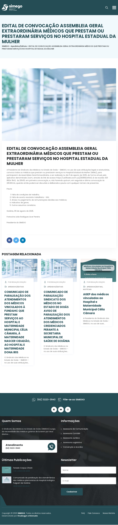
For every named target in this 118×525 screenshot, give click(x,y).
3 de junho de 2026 (21, 471)
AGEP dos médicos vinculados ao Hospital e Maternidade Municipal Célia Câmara (96, 304)
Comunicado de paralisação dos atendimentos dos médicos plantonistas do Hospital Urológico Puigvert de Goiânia (34, 480)
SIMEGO (21, 513)
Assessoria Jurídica (71, 438)
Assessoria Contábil (71, 433)
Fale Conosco (94, 513)
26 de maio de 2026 (21, 486)
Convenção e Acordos (73, 447)
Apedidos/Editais (16, 287)
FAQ (83, 513)
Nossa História (109, 513)
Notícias (87, 289)
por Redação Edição (15, 282)
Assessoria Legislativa (72, 442)
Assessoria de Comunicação (75, 429)
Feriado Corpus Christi (22, 468)
